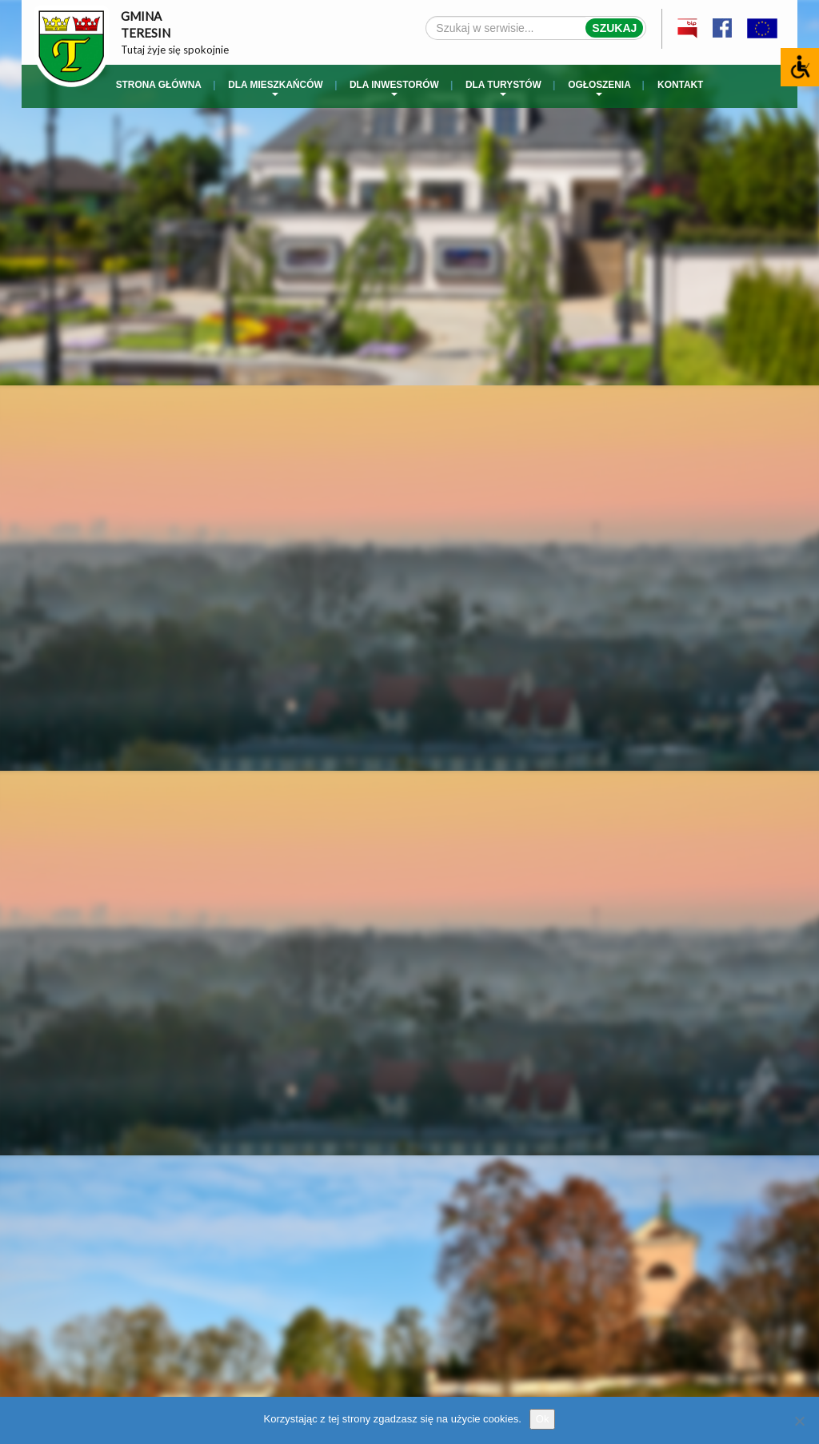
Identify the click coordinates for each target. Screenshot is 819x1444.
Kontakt (680, 84)
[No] (799, 1421)
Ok (542, 1419)
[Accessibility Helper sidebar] (800, 67)
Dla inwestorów (394, 87)
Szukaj (614, 28)
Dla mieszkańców (275, 87)
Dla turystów (503, 87)
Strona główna (159, 84)
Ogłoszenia (599, 87)
